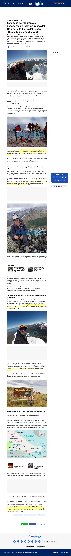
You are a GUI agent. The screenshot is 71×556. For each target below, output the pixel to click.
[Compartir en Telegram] (41, 524)
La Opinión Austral (15, 46)
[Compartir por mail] (44, 524)
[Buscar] (8, 4)
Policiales (16, 17)
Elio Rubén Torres (23, 17)
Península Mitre (41, 514)
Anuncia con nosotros (41, 546)
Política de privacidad (30, 546)
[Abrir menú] (4, 4)
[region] (35, 11)
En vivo (55, 3)
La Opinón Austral (10, 17)
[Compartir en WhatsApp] (24, 524)
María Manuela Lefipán (30, 514)
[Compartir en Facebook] (32, 524)
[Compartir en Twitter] (38, 524)
